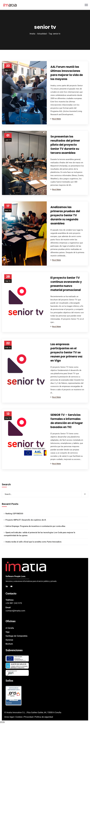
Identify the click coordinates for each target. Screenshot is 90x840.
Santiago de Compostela (16, 636)
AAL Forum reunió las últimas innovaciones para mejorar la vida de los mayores (66, 73)
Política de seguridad (44, 717)
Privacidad (28, 717)
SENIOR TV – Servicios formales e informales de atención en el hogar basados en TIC (66, 421)
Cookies (18, 717)
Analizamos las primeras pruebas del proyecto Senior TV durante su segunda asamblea (65, 215)
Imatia (32, 34)
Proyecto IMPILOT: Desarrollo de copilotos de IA (25, 520)
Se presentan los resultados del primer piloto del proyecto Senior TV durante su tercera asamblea (65, 145)
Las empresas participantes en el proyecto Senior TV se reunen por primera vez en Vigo (66, 352)
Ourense (9, 640)
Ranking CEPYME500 (14, 513)
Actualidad (42, 34)
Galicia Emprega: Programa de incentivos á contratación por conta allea (35, 526)
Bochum (9, 644)
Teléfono (10, 600)
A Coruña (10, 628)
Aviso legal (9, 717)
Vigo (8, 632)
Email (8, 607)
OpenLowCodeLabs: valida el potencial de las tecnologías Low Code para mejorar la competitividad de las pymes (39, 534)
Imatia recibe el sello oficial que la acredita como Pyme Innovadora (33, 542)
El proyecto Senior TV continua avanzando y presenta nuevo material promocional (66, 284)
